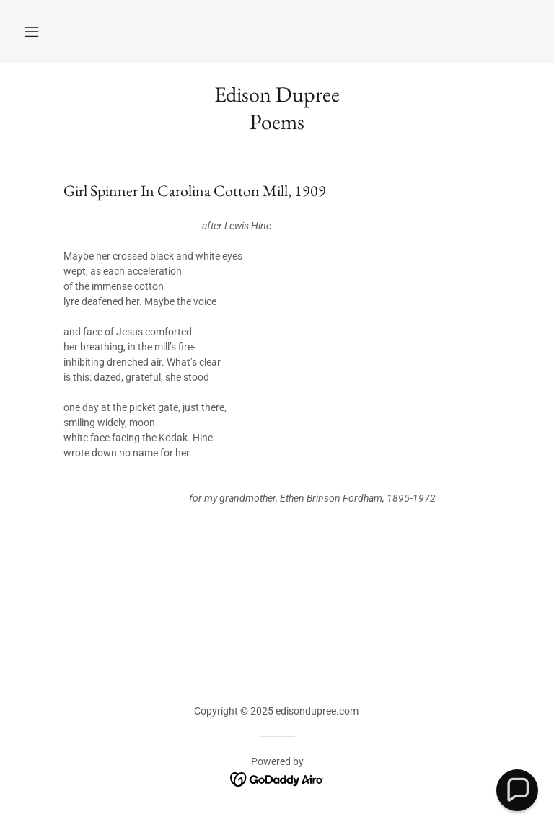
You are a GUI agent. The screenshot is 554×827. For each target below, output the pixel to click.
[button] (31, 31)
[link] (277, 779)
